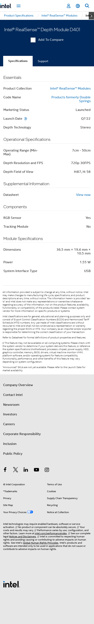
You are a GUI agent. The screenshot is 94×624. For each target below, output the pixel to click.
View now (83, 195)
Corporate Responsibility (22, 434)
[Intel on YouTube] (36, 470)
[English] (78, 6)
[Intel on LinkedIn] (26, 470)
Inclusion (9, 444)
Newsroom (11, 405)
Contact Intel (13, 395)
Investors (10, 414)
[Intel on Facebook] (5, 470)
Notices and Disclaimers (22, 536)
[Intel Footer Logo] (11, 584)
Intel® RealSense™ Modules (70, 88)
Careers (9, 424)
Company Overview (18, 385)
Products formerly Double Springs (71, 99)
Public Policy (12, 454)
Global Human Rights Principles (40, 542)
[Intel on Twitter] (15, 470)
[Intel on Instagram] (46, 470)
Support (43, 61)
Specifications (18, 61)
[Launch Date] (25, 118)
